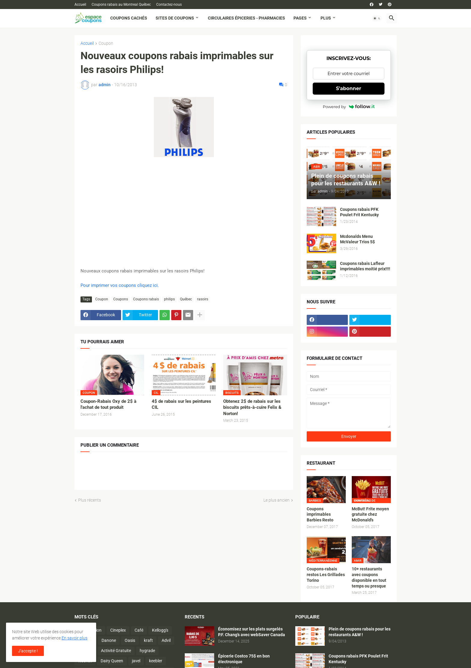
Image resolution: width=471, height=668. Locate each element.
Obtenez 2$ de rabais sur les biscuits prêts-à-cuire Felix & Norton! (252, 407)
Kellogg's (160, 630)
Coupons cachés (128, 18)
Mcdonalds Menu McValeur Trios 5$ (357, 239)
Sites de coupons (175, 18)
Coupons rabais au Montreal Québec (121, 4)
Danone (109, 640)
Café (139, 630)
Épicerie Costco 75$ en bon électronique (244, 659)
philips (169, 299)
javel (136, 660)
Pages (300, 18)
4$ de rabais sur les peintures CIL (181, 404)
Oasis (130, 640)
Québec (186, 299)
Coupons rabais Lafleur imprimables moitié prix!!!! (365, 266)
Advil (166, 640)
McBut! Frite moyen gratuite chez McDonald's (370, 514)
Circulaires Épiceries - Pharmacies (246, 18)
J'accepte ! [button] (28, 650)
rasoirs (202, 299)
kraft (148, 640)
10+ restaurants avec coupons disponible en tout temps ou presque (369, 577)
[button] (377, 18)
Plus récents (89, 500)
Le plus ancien (276, 500)
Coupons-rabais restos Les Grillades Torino (326, 574)
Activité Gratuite (116, 650)
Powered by (349, 106)
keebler (155, 660)
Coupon (106, 43)
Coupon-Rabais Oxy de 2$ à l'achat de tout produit (108, 404)
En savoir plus (74, 638)
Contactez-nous (169, 4)
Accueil (80, 4)
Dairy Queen (112, 660)
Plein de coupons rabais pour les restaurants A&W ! (359, 632)
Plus (326, 18)
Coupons (120, 299)
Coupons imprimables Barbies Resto (320, 514)
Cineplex (118, 630)
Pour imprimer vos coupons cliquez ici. (120, 285)
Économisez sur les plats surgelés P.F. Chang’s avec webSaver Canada (251, 632)
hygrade (147, 650)
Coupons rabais (146, 299)
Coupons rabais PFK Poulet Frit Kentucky (359, 212)
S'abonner (348, 88)
